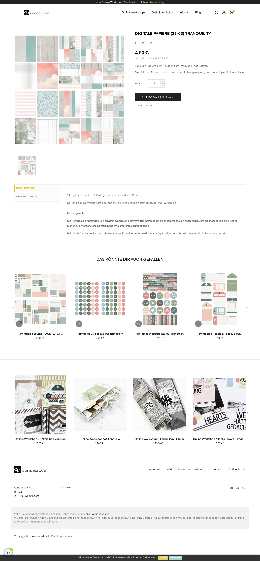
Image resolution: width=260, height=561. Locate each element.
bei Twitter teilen (143, 59)
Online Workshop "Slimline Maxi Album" (160, 456)
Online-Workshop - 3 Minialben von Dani (40, 456)
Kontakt (66, 504)
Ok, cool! (163, 558)
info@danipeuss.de (137, 242)
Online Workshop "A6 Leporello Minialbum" (100, 456)
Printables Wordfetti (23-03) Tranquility (160, 350)
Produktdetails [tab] (29, 213)
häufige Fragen (237, 486)
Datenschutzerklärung (191, 486)
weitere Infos (175, 558)
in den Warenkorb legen (158, 113)
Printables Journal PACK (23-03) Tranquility (40, 350)
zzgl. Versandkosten (97, 530)
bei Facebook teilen (135, 59)
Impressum (154, 486)
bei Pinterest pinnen (151, 59)
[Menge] (154, 100)
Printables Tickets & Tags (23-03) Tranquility (219, 350)
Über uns (216, 486)
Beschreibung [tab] (28, 205)
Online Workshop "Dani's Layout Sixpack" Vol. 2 (219, 456)
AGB (169, 486)
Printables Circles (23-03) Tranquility (100, 350)
